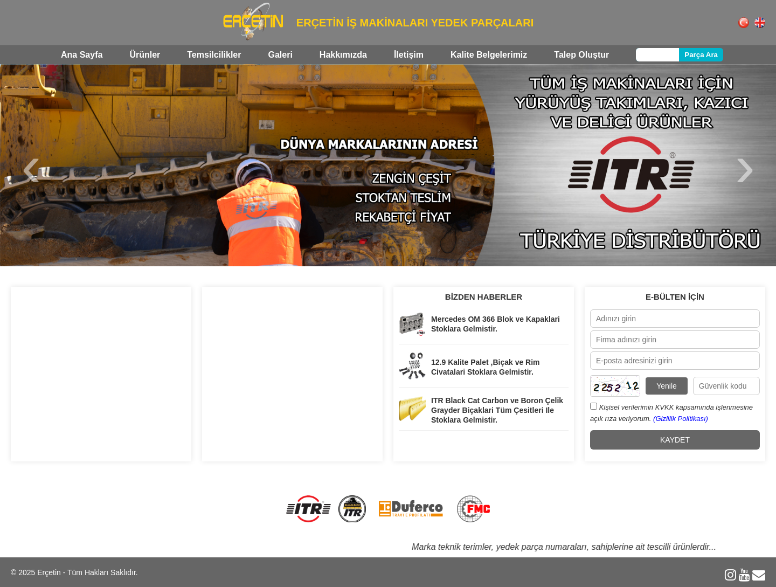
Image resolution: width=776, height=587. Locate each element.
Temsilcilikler (214, 54)
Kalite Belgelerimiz (489, 54)
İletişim (409, 54)
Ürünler (144, 54)
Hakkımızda (343, 54)
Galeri (280, 54)
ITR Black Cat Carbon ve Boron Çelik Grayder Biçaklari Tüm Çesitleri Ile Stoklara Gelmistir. (497, 410)
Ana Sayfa (81, 54)
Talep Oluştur (581, 54)
